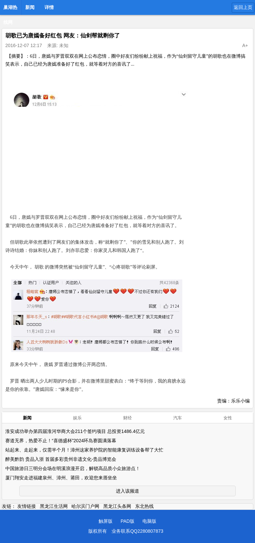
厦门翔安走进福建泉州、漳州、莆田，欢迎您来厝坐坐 (61, 477)
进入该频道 (127, 491)
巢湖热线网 (10, 9)
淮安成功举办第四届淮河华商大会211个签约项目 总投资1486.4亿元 (75, 431)
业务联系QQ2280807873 (137, 531)
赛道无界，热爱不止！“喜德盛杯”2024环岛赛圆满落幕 (60, 440)
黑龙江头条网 (117, 506)
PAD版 (127, 521)
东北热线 (144, 506)
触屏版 (106, 521)
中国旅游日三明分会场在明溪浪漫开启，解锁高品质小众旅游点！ (72, 468)
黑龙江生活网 (54, 506)
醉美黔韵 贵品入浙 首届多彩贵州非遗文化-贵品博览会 (60, 459)
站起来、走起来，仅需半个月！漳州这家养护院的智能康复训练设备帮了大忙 (84, 449)
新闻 (30, 7)
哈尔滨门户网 (85, 506)
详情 (49, 7)
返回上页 (243, 7)
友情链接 (26, 506)
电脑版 (149, 521)
